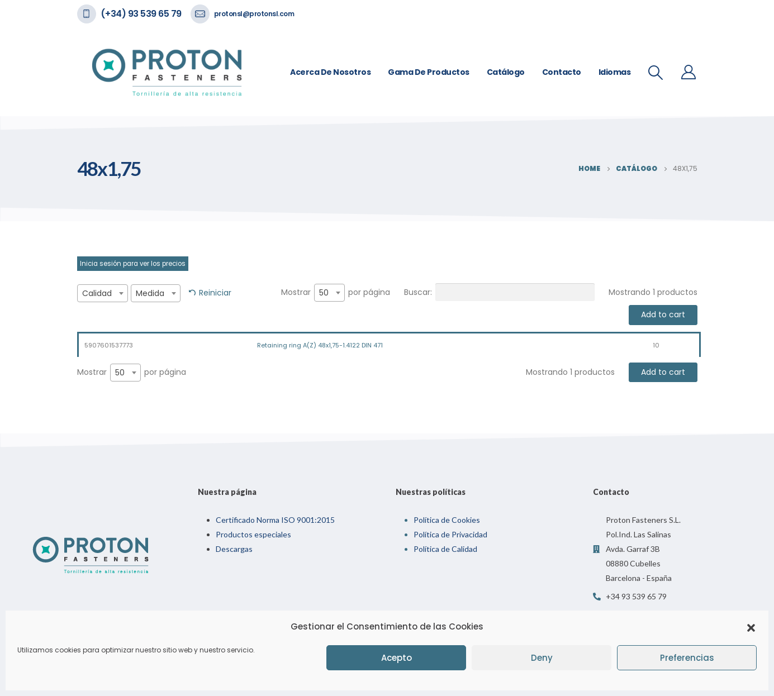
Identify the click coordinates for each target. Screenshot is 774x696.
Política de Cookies (447, 520)
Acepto (396, 658)
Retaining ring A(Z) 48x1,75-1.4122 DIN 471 (320, 345)
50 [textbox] (324, 292)
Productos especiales (253, 534)
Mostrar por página (335, 293)
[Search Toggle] (655, 72)
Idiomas (615, 72)
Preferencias (687, 658)
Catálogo (506, 72)
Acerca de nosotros (330, 72)
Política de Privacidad (450, 534)
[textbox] (102, 293)
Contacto (561, 72)
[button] (751, 626)
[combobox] (102, 293)
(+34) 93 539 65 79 (141, 13)
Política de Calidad (445, 549)
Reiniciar (215, 292)
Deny (542, 658)
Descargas (234, 549)
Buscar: (499, 292)
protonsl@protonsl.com (254, 13)
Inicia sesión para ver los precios (133, 263)
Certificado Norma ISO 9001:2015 (275, 520)
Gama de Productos (428, 72)
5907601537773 (108, 345)
